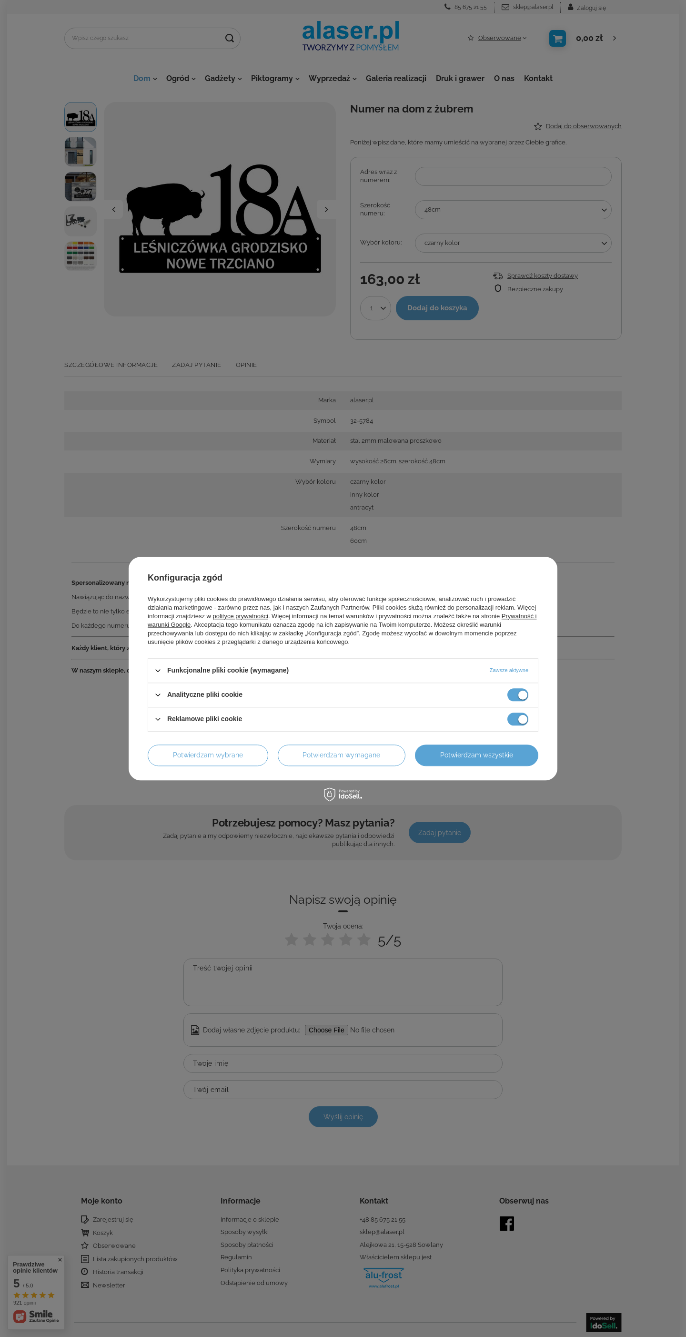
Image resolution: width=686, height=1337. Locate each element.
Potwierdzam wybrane (208, 755)
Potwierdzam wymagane (341, 755)
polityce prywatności (240, 616)
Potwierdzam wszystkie (476, 755)
